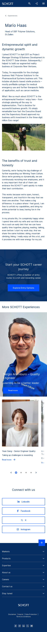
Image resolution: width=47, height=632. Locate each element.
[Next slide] (36, 472)
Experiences (12, 16)
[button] (23, 551)
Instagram (23, 529)
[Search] (29, 3)
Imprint (20, 614)
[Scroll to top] (41, 543)
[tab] (16, 473)
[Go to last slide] (11, 472)
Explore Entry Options (23, 288)
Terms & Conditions (23, 617)
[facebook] (15, 626)
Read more (13, 390)
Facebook (23, 511)
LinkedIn (23, 501)
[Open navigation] (43, 3)
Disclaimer (12, 614)
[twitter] (27, 626)
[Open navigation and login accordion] (36, 3)
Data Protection (31, 614)
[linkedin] (23, 626)
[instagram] (19, 626)
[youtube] (31, 626)
